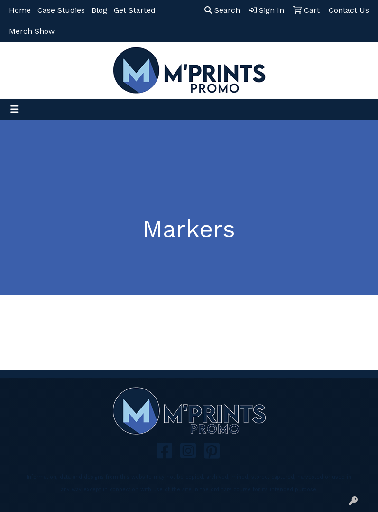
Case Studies (61, 10)
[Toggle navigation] (15, 109)
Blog (99, 10)
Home (20, 10)
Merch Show (32, 31)
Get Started (135, 10)
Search (222, 10)
